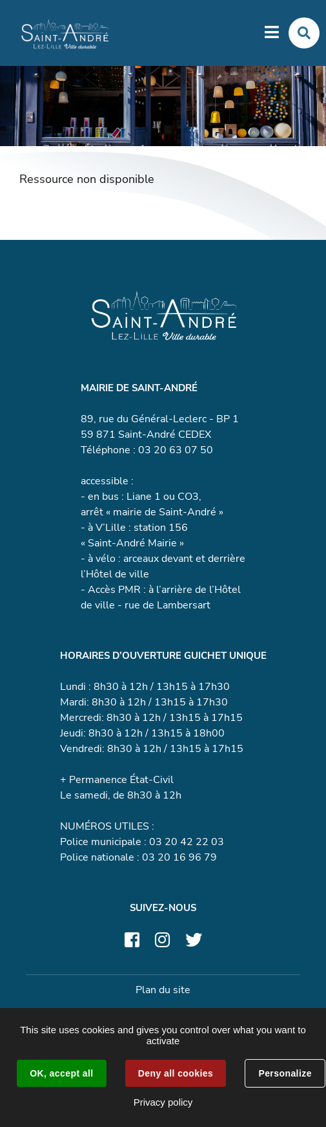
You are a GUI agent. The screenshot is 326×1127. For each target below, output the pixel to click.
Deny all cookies (175, 1073)
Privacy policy (163, 1102)
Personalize (284, 1073)
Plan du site (163, 990)
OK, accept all (61, 1073)
